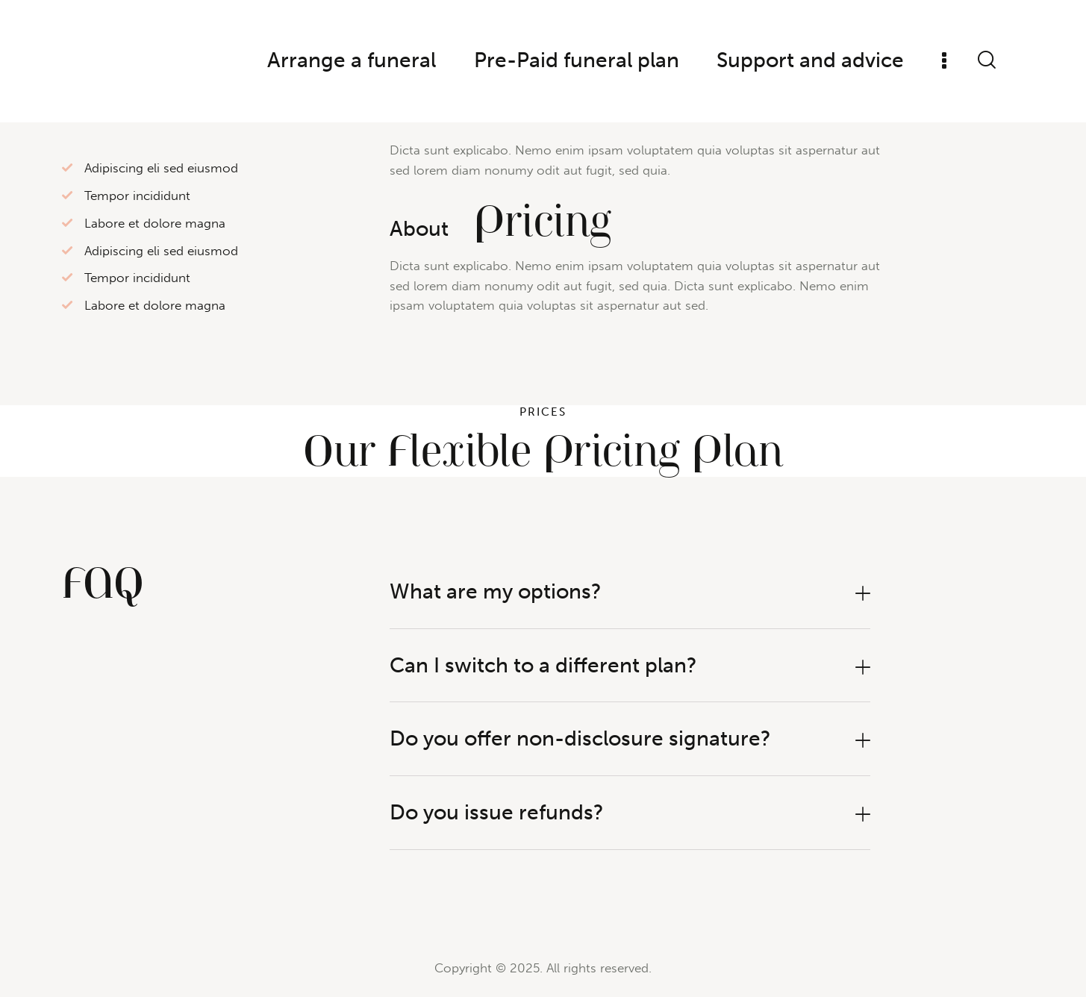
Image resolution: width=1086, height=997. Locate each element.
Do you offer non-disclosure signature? (580, 738)
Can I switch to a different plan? (543, 665)
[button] (630, 592)
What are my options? (496, 591)
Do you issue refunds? (497, 812)
